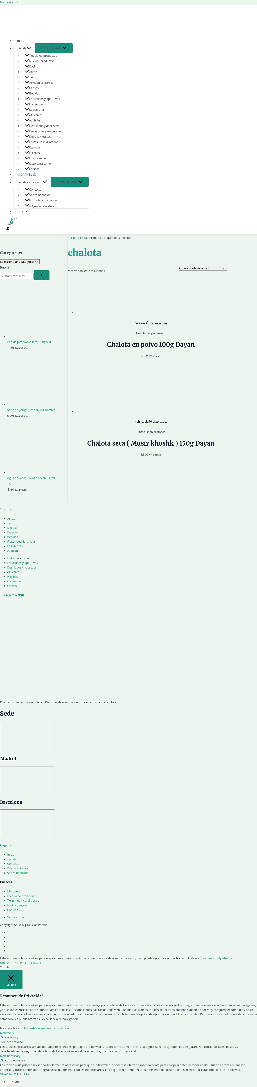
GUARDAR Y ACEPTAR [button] (14, 1074)
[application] (28, 48)
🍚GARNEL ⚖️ (26, 175)
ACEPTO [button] (20, 963)
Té (28, 77)
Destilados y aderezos (41, 126)
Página (5, 845)
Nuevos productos (39, 61)
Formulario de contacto (42, 200)
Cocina (31, 66)
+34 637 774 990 (12, 595)
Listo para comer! (38, 164)
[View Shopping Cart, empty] (9, 224)
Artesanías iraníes (38, 83)
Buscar (4, 267)
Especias (32, 147)
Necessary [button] (7, 1033)
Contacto (32, 189)
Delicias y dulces (37, 137)
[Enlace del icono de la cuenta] (8, 229)
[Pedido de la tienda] (203, 268)
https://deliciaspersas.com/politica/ (45, 1028)
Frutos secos (35, 158)
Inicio (20, 41)
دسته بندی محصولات (39, 206)
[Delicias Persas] (27, 736)
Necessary (11, 1037)
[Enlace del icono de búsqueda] (11, 219)
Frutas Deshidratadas (41, 142)
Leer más (207, 958)
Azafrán (32, 120)
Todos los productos (40, 56)
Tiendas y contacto (32, 182)
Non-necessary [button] (10, 1056)
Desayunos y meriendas (42, 131)
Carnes (31, 88)
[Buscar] (41, 275)
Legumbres (34, 110)
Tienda (24, 48)
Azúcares (32, 115)
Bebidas (32, 93)
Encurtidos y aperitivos (42, 99)
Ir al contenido (9, 2)
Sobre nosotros (37, 195)
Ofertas (31, 169)
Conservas (33, 104)
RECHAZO (34, 963)
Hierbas (32, 153)
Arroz (30, 72)
